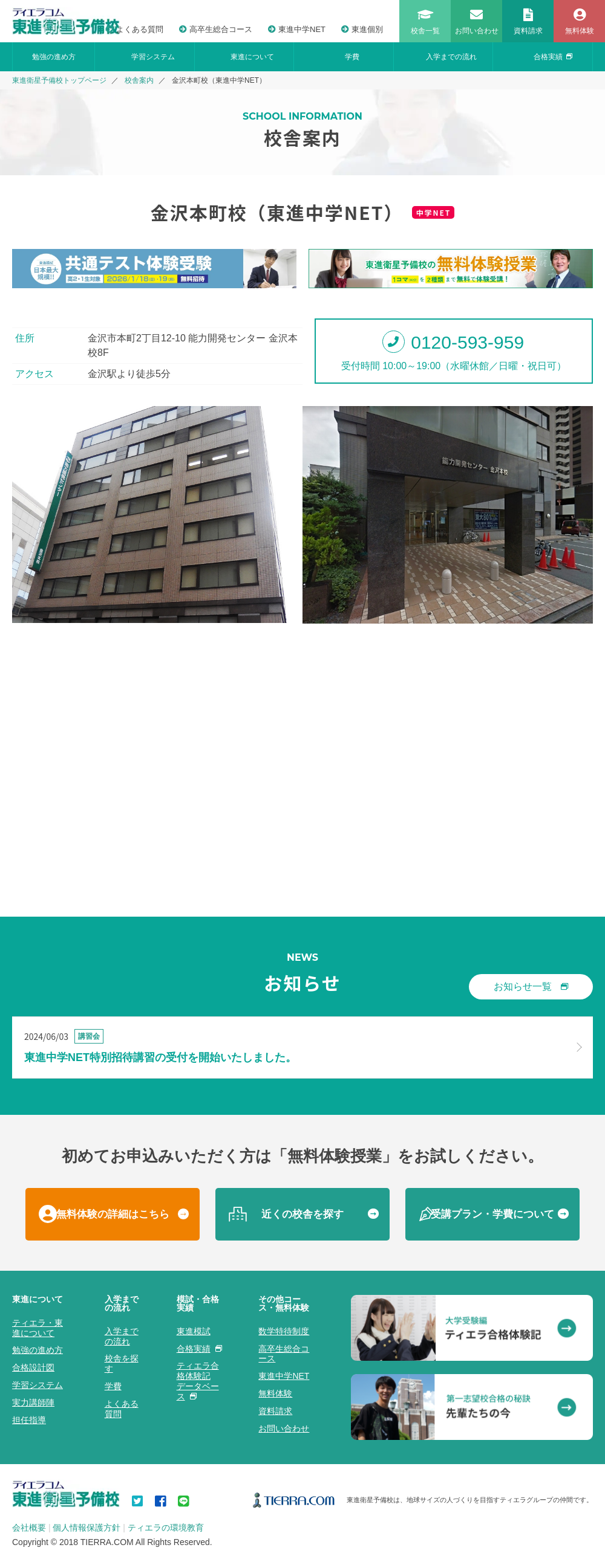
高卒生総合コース (215, 29)
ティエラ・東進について (37, 1328)
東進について (252, 57)
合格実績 (553, 57)
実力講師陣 (33, 1402)
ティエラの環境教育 (166, 1527)
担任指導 (29, 1420)
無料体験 (275, 1393)
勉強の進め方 (54, 57)
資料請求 (275, 1411)
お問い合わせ (283, 1428)
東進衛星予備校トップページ (59, 80)
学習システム (153, 57)
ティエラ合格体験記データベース (198, 1381)
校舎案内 (139, 80)
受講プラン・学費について (492, 1214)
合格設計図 (33, 1367)
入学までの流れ (451, 57)
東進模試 (194, 1331)
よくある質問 (134, 29)
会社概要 (29, 1527)
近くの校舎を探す (302, 1214)
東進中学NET (296, 29)
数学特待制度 (283, 1331)
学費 (352, 57)
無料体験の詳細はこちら (112, 1214)
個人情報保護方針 (86, 1527)
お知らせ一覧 (531, 986)
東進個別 (362, 29)
